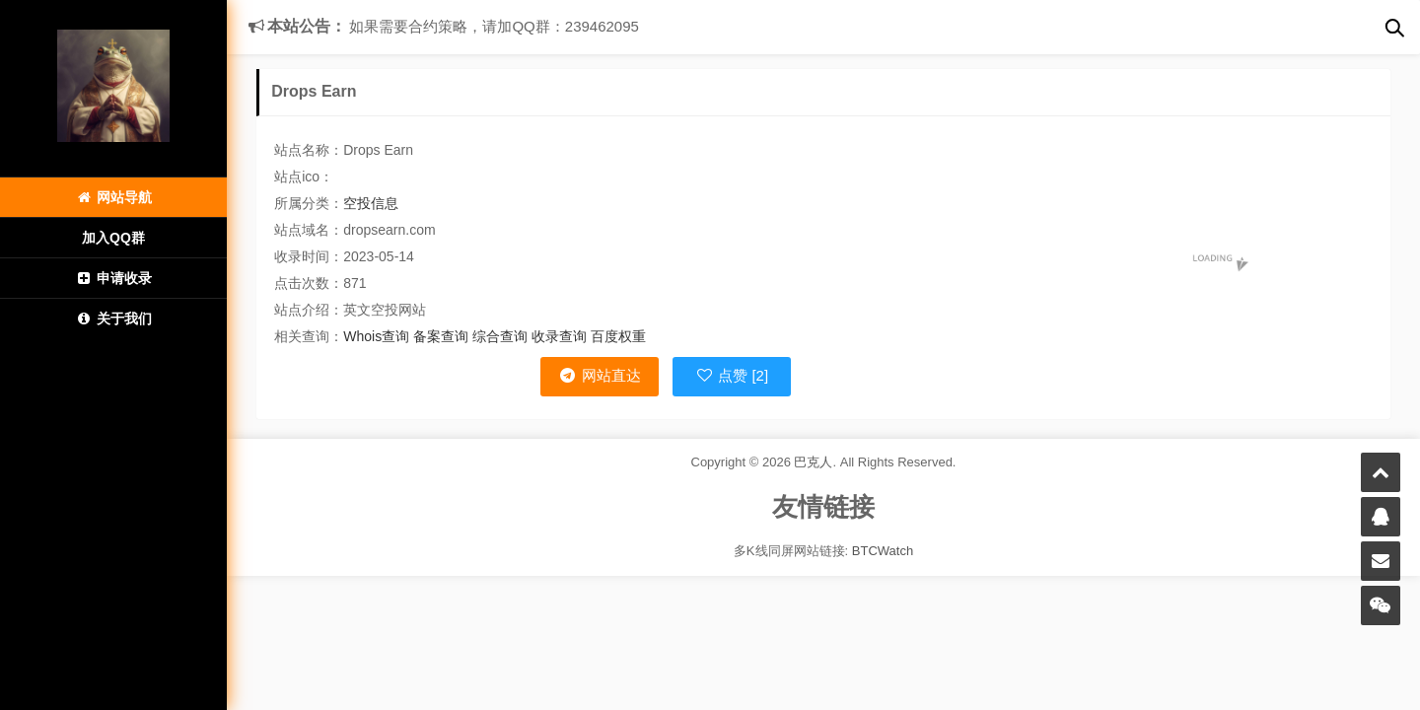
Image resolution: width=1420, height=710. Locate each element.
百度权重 (618, 336)
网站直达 (599, 375)
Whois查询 (376, 336)
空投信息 (370, 203)
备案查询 (440, 336)
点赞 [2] (731, 375)
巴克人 (813, 462)
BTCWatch (882, 550)
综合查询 (500, 336)
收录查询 (559, 336)
